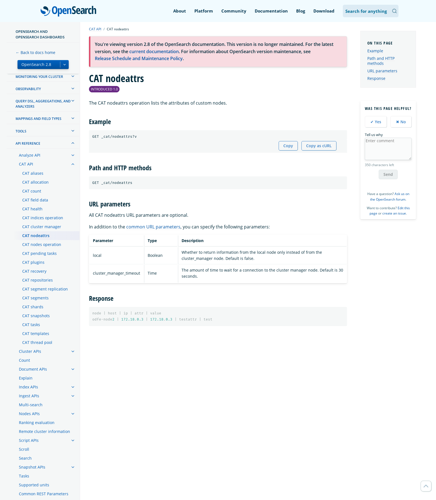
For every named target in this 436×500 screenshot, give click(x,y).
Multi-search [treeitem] (31, 404)
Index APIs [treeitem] (28, 387)
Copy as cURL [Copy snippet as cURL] (319, 145)
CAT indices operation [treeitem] (42, 217)
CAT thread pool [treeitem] (37, 342)
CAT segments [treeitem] (35, 298)
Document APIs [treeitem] (33, 369)
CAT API (95, 29)
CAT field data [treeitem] (35, 200)
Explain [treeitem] (26, 378)
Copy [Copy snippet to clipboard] (288, 145)
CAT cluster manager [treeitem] (41, 226)
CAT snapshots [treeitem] (36, 315)
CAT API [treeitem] (26, 164)
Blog (300, 11)
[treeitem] (72, 76)
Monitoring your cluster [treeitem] (39, 76)
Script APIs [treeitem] (29, 440)
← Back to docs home (35, 52)
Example (375, 50)
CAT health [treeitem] (32, 208)
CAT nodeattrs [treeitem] (35, 235)
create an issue (394, 213)
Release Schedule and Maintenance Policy (139, 58)
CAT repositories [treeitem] (37, 280)
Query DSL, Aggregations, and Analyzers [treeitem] (43, 104)
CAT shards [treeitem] (32, 306)
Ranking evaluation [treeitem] (36, 422)
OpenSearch (70, 12)
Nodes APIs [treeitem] (29, 413)
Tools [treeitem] (21, 131)
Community (233, 11)
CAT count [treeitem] (31, 191)
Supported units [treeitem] (34, 484)
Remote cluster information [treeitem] (44, 431)
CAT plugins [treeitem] (33, 262)
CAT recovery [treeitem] (34, 271)
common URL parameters (153, 227)
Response (376, 78)
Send (388, 174)
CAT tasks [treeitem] (31, 324)
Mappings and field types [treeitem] (38, 118)
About (179, 11)
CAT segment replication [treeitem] (45, 289)
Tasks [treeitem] (24, 476)
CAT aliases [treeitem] (32, 173)
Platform (203, 11)
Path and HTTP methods (381, 61)
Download (324, 11)
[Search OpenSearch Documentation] (370, 11)
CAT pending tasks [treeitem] (39, 253)
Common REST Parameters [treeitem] (43, 493)
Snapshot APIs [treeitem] (32, 467)
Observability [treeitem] (28, 89)
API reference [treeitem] (28, 143)
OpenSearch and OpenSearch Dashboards (40, 34)
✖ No (401, 121)
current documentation (154, 51)
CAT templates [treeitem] (35, 333)
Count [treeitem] (24, 360)
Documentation (271, 11)
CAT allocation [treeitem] (35, 182)
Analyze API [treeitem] (29, 155)
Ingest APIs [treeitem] (29, 395)
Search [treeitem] (25, 458)
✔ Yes (375, 121)
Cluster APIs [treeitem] (30, 351)
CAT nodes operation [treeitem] (41, 244)
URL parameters (382, 70)
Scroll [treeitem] (24, 449)
